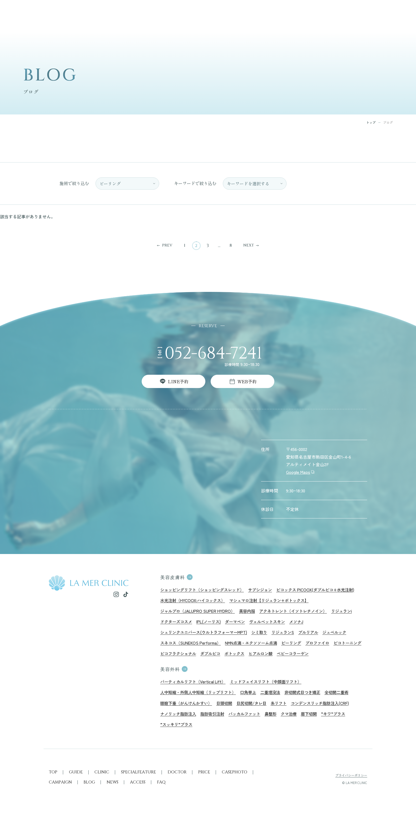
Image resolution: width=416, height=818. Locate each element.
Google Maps (298, 472)
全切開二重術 (347, 695)
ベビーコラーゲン (334, 656)
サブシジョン (266, 589)
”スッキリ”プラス (177, 728)
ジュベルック (344, 633)
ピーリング (299, 645)
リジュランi (352, 611)
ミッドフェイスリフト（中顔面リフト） (271, 684)
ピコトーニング (175, 656)
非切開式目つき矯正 (311, 695)
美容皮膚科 (173, 577)
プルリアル (317, 633)
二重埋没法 (277, 695)
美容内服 (252, 611)
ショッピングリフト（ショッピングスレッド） (204, 589)
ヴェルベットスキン (274, 622)
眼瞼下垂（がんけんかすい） (187, 706)
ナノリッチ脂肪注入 (179, 717)
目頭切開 (228, 706)
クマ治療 (296, 717)
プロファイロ (326, 645)
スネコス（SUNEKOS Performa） (192, 645)
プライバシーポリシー (351, 780)
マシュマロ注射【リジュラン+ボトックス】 (275, 600)
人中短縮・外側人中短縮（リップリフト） (200, 695)
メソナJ (304, 622)
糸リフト (285, 706)
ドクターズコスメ (177, 622)
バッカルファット (249, 717)
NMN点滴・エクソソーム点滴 (256, 645)
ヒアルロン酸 (300, 656)
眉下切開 (317, 717)
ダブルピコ (247, 656)
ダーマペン (239, 622)
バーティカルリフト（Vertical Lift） (194, 684)
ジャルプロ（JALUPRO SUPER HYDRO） (200, 611)
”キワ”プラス (343, 717)
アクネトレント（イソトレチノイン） (301, 611)
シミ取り (265, 633)
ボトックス (272, 656)
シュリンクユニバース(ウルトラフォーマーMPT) (206, 633)
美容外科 (170, 672)
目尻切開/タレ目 (257, 706)
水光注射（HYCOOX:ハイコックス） (194, 600)
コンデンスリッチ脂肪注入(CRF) (329, 706)
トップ (371, 122)
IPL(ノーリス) (211, 622)
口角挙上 (253, 695)
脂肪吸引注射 (215, 717)
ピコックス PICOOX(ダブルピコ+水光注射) (324, 589)
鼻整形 (277, 717)
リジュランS (290, 633)
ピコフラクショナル (213, 656)
